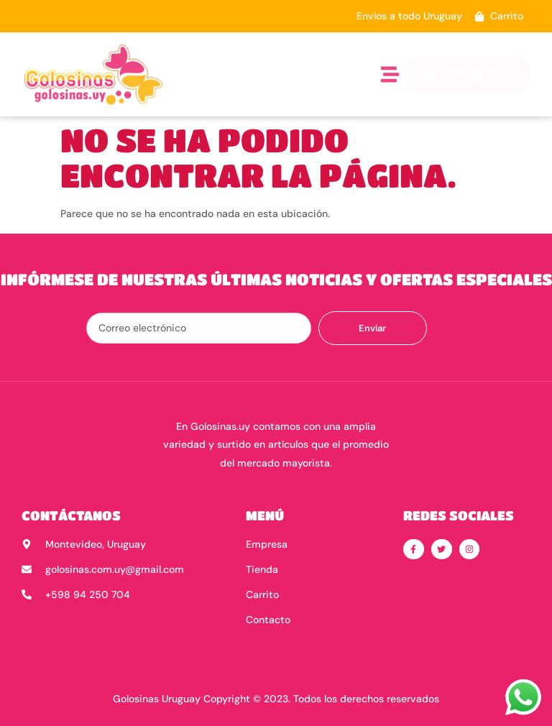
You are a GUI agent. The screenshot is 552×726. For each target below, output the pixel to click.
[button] (390, 74)
